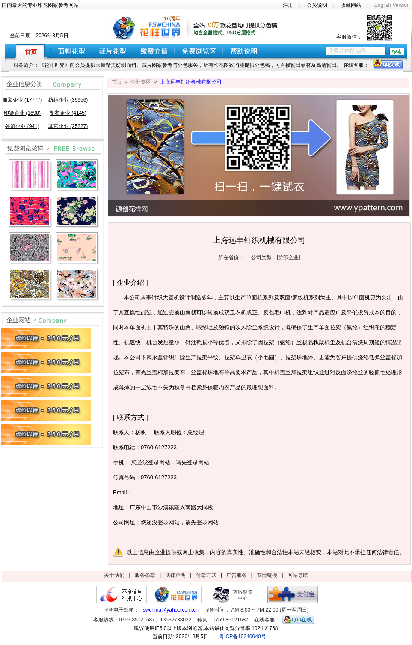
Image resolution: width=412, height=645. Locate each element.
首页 (117, 82)
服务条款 (145, 575)
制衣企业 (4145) (68, 113)
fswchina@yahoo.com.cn (170, 610)
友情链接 (267, 575)
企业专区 (140, 82)
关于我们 (114, 575)
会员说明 (317, 5)
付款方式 (206, 575)
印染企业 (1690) (22, 113)
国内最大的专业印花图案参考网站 (40, 5)
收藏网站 (351, 5)
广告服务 (236, 575)
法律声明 (175, 575)
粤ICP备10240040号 (242, 636)
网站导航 (298, 575)
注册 (288, 5)
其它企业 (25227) (68, 126)
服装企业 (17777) (22, 100)
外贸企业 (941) (22, 126)
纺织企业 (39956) (68, 100)
